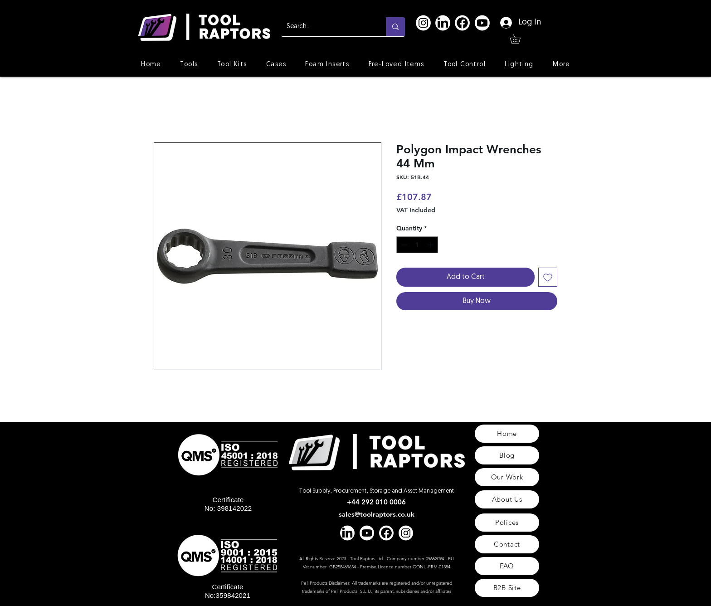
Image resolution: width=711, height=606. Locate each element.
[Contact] (507, 544)
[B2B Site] (507, 588)
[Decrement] (403, 245)
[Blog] (507, 455)
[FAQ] (507, 566)
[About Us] (507, 499)
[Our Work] (507, 477)
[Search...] (327, 26)
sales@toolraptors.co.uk (376, 514)
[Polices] (507, 522)
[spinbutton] (417, 245)
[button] (519, 39)
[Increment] (431, 245)
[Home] (507, 434)
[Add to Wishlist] (547, 277)
